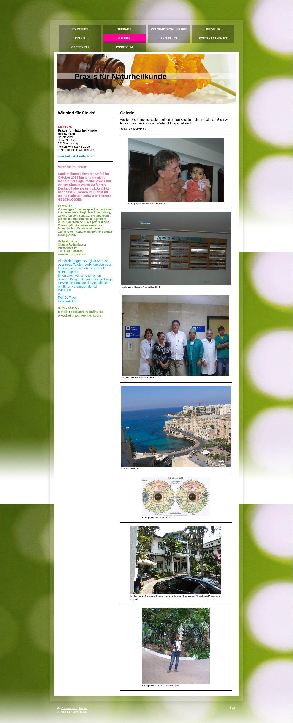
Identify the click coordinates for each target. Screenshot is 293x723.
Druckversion (67, 708)
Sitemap (82, 708)
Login (233, 707)
